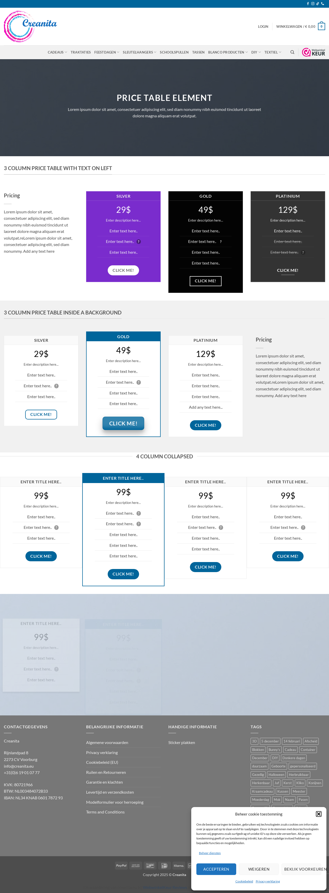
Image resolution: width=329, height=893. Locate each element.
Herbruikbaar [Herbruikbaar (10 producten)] (299, 775)
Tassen (198, 52)
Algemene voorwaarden (107, 742)
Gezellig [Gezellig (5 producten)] (258, 775)
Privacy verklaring (268, 881)
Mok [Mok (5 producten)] (277, 800)
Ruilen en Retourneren (106, 772)
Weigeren (259, 869)
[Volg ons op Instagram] (312, 4)
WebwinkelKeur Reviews (165, 887)
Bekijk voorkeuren (302, 869)
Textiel (272, 52)
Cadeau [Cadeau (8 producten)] (290, 750)
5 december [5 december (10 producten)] (270, 741)
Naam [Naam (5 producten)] (289, 800)
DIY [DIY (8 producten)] (275, 758)
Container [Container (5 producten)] (308, 750)
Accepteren (216, 869)
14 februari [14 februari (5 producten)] (292, 741)
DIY (256, 52)
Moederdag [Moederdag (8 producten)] (260, 800)
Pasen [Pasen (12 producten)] (303, 800)
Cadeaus (57, 52)
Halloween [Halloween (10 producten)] (276, 775)
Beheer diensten (210, 853)
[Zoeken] (292, 52)
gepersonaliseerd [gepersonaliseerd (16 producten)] (302, 766)
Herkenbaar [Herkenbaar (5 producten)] (261, 783)
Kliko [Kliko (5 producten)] (300, 783)
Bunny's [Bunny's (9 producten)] (274, 750)
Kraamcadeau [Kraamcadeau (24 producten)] (262, 791)
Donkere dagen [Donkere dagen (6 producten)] (293, 758)
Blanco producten (228, 52)
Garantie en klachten (104, 782)
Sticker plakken (181, 742)
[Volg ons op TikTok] (317, 4)
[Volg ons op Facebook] (307, 4)
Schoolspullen (174, 52)
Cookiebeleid (244, 881)
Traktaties (81, 52)
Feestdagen (106, 52)
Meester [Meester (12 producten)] (299, 791)
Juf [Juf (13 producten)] (277, 783)
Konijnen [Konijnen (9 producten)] (314, 783)
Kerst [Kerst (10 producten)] (288, 783)
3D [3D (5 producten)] (254, 741)
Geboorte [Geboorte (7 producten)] (278, 766)
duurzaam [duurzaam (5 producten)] (259, 766)
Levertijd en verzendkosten (110, 792)
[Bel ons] (322, 4)
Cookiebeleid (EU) (102, 762)
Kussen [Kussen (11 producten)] (282, 791)
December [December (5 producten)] (260, 758)
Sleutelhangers (139, 52)
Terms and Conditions (105, 811)
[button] (318, 814)
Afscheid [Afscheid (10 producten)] (311, 741)
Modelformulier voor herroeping (114, 802)
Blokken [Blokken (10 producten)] (258, 750)
